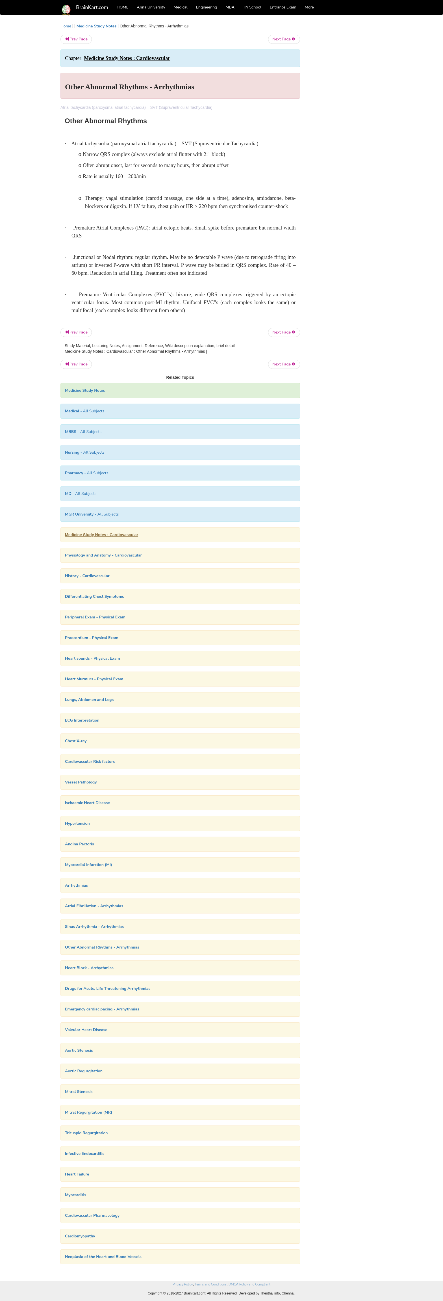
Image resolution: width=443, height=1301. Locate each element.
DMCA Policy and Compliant (249, 1284)
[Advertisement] (346, 108)
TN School (252, 7)
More (309, 7)
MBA (229, 7)
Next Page (284, 39)
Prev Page (76, 39)
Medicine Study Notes (96, 26)
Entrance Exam (283, 7)
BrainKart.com (92, 7)
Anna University (151, 7)
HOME (123, 7)
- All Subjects (84, 411)
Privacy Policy (183, 1284)
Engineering (206, 7)
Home (65, 26)
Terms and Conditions (211, 1284)
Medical (181, 7)
